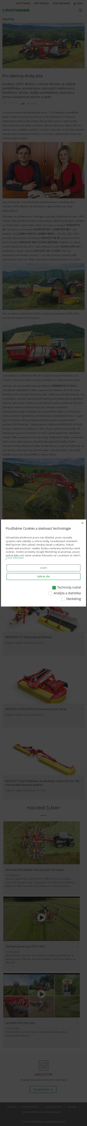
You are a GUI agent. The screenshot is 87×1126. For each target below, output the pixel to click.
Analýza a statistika (67, 593)
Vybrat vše (43, 576)
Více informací (15, 557)
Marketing (73, 599)
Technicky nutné (69, 587)
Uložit (43, 567)
